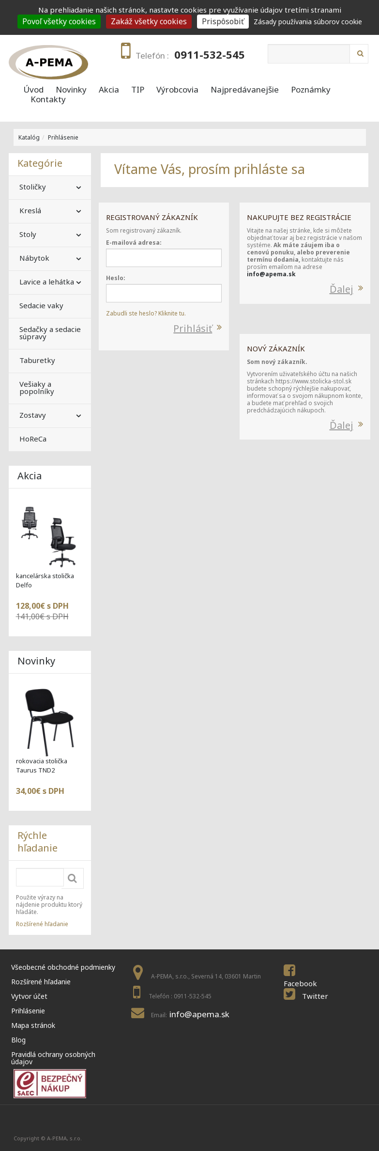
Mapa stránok (33, 1025)
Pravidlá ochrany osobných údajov (53, 1058)
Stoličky (32, 186)
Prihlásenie (63, 137)
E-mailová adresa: (134, 242)
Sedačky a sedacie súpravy (50, 332)
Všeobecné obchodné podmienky (63, 967)
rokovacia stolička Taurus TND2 (41, 765)
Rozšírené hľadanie (42, 924)
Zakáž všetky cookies (149, 21)
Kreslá (30, 210)
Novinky (71, 90)
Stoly (27, 234)
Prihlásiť (192, 328)
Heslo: (115, 278)
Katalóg (29, 137)
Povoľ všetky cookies (59, 21)
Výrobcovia (177, 90)
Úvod (33, 90)
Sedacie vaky (41, 305)
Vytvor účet (29, 996)
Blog (18, 1039)
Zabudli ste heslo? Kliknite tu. (146, 313)
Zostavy (32, 415)
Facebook (300, 983)
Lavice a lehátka (46, 281)
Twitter (315, 996)
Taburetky (37, 360)
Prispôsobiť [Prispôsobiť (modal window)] (223, 21)
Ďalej (341, 289)
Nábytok (34, 258)
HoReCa (32, 438)
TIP (137, 90)
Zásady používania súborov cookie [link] (308, 21)
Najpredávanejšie (245, 90)
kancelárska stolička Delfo (45, 580)
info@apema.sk (271, 274)
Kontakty (48, 99)
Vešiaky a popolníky (36, 387)
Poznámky (311, 90)
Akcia (109, 90)
